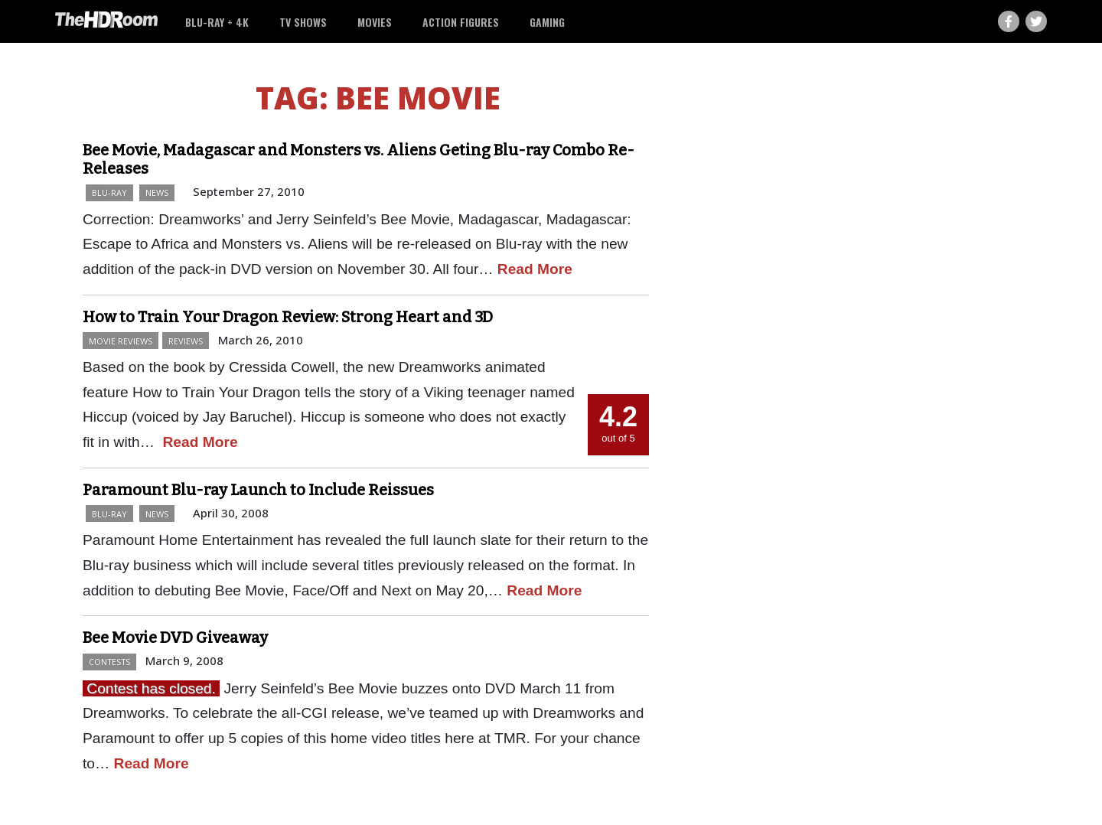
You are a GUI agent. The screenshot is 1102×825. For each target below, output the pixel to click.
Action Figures (460, 22)
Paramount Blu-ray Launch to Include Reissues (258, 490)
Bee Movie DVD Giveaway (175, 637)
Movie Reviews (120, 341)
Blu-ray (109, 192)
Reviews (185, 341)
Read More (534, 269)
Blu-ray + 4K (217, 22)
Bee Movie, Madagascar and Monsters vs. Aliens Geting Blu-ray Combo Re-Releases (358, 159)
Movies (374, 22)
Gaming (547, 22)
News (156, 192)
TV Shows (303, 22)
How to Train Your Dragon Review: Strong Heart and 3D (288, 317)
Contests (109, 661)
